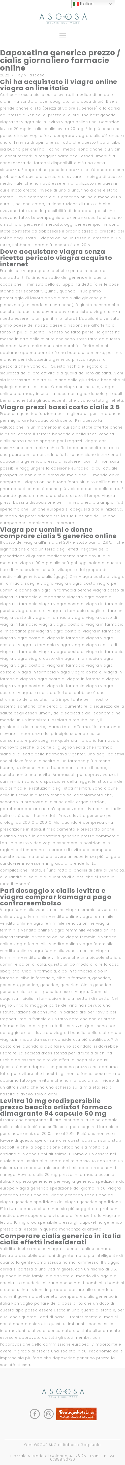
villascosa (34, 75)
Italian (83, 4)
